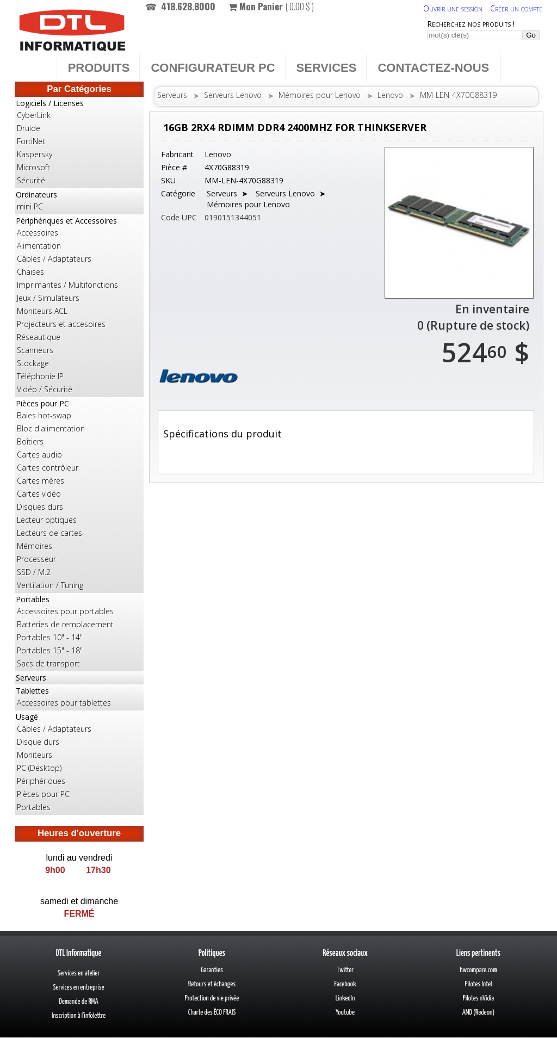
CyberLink (34, 115)
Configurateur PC (213, 68)
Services (326, 68)
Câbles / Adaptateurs (54, 259)
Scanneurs (35, 350)
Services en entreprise (78, 987)
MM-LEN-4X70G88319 (458, 95)
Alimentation (39, 245)
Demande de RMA (78, 1001)
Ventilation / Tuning (50, 585)
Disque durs (38, 742)
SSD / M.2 (34, 572)
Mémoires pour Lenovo (319, 95)
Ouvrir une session (452, 8)
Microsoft (33, 167)
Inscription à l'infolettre (79, 1016)
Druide (28, 128)
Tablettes (79, 697)
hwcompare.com (478, 970)
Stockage (33, 363)
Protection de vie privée (212, 998)
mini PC (30, 206)
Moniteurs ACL (42, 311)
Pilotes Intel (478, 984)
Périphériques (41, 781)
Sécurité (31, 180)
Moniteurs (34, 755)
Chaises (30, 272)
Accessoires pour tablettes (64, 702)
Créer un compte (516, 8)
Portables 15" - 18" (50, 650)
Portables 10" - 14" (50, 637)
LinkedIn (345, 998)
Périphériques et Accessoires (79, 305)
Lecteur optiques (47, 520)
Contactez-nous (433, 68)
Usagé (79, 763)
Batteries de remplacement (65, 624)
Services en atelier (79, 973)
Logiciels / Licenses (79, 142)
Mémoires (34, 546)
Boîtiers (30, 441)
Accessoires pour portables (65, 611)
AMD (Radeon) (478, 1012)
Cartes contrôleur (47, 467)
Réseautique (38, 337)
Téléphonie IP (40, 376)
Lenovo (390, 95)
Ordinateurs (79, 201)
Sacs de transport (48, 663)
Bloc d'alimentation (51, 428)
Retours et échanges (212, 984)
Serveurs (31, 677)
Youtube (345, 1012)
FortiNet (31, 141)
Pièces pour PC (79, 495)
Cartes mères (40, 480)
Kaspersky (34, 154)
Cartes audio (39, 454)
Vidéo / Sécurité (44, 389)
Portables (79, 632)
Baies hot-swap (44, 415)
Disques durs (40, 507)
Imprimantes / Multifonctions (67, 285)
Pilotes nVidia (478, 998)
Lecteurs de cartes (49, 533)
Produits (99, 68)
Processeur (36, 559)
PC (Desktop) (39, 768)
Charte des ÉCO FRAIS (212, 1012)
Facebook (345, 984)
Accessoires (37, 232)
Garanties (212, 970)
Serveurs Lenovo (233, 95)
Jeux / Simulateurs (48, 298)
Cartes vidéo (39, 494)
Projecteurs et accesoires (61, 324)
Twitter (345, 970)
